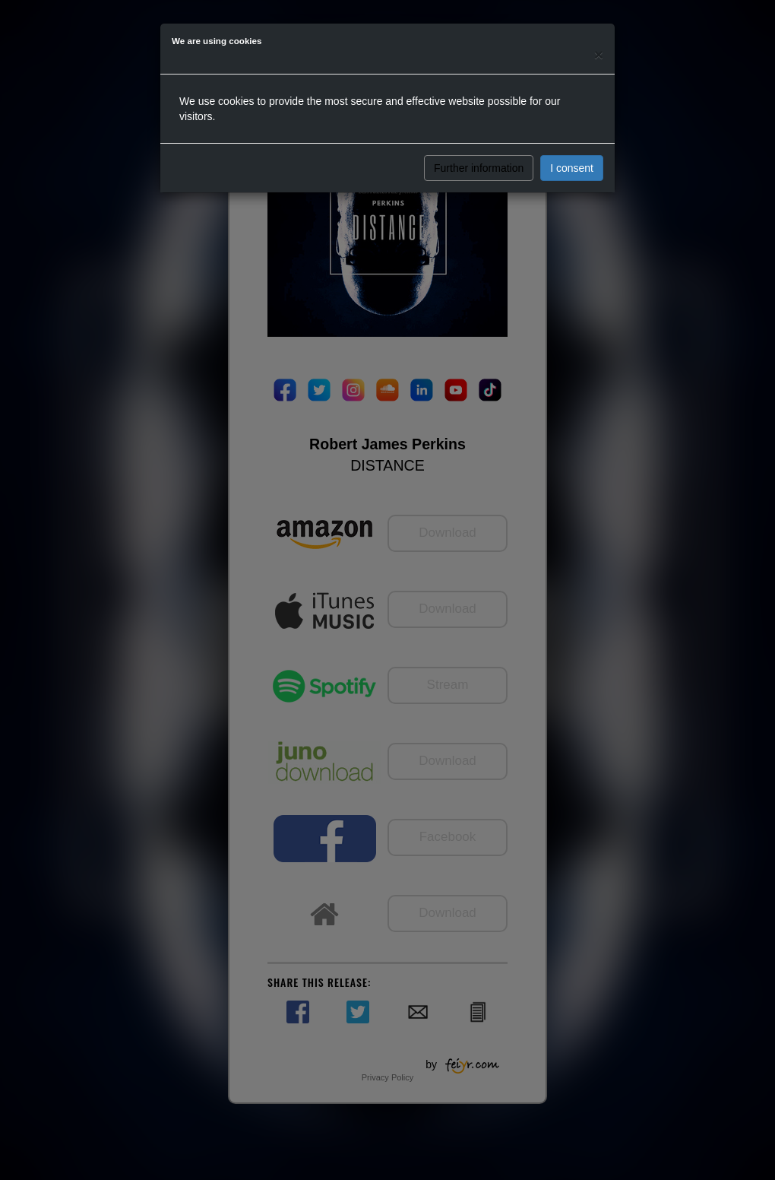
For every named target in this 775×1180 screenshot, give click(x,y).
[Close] (598, 54)
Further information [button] (479, 168)
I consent (571, 168)
